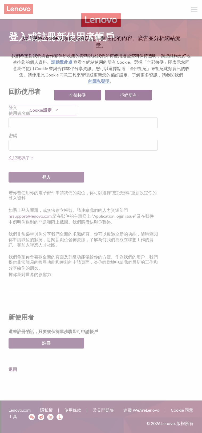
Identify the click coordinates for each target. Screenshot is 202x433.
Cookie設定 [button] (41, 109)
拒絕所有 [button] (128, 95)
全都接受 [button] (77, 95)
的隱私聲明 (99, 81)
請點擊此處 (61, 61)
